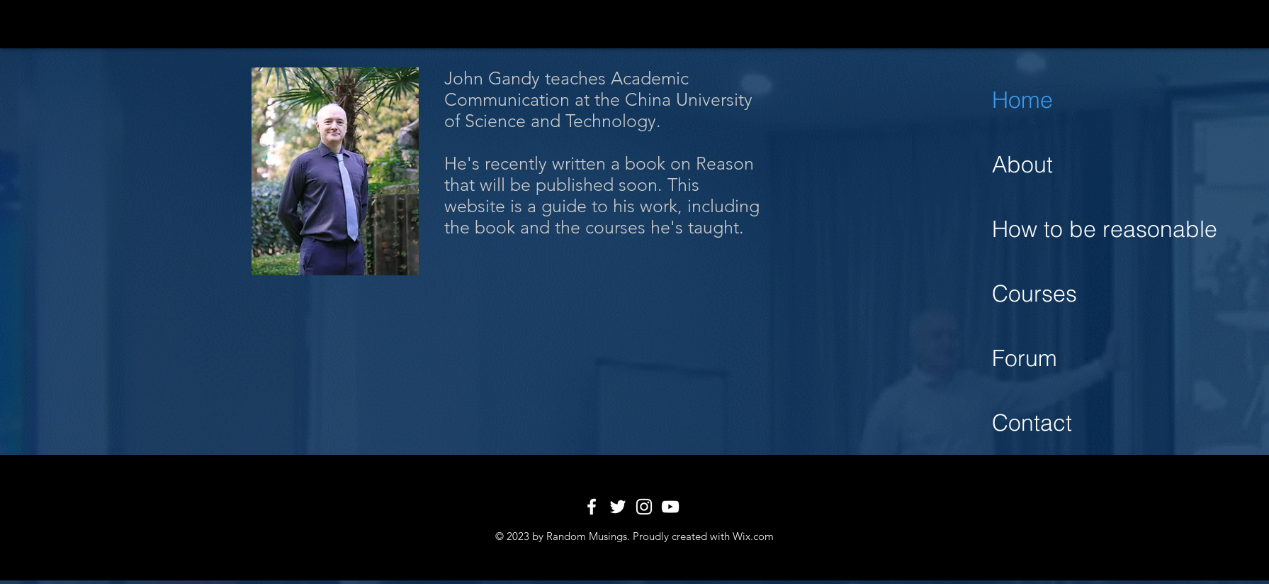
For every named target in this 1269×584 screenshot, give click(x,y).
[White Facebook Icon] (591, 506)
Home (1022, 100)
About (1022, 164)
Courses (1034, 293)
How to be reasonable (1092, 229)
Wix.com (753, 536)
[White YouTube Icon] (670, 506)
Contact (1032, 422)
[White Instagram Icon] (644, 506)
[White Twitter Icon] (617, 506)
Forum (1024, 358)
